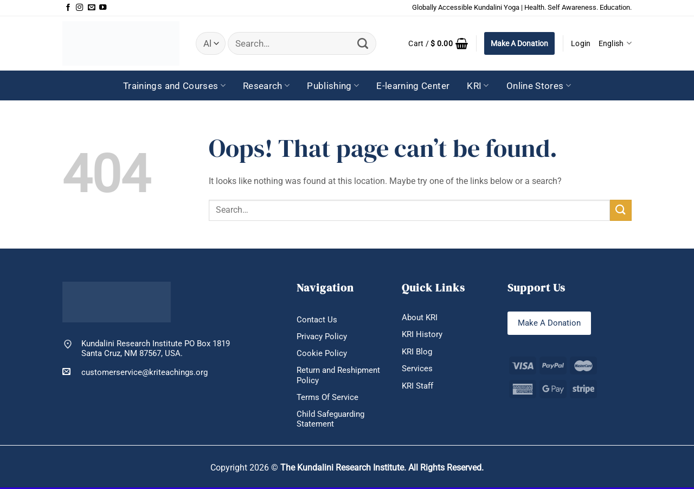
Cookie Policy (322, 354)
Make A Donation (519, 43)
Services (417, 369)
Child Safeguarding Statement (330, 420)
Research (266, 85)
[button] (438, 43)
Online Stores (538, 85)
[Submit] (363, 43)
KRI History (422, 334)
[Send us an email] (91, 8)
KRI (478, 85)
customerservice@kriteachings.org (135, 372)
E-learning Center (412, 85)
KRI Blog (417, 352)
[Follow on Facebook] (68, 8)
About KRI (420, 317)
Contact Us (317, 320)
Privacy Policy (322, 336)
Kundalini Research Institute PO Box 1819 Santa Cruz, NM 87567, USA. (155, 349)
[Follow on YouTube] (102, 8)
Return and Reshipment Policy (338, 376)
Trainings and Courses (174, 85)
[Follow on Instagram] (79, 8)
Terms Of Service (327, 398)
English (615, 43)
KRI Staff (417, 386)
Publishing (333, 85)
